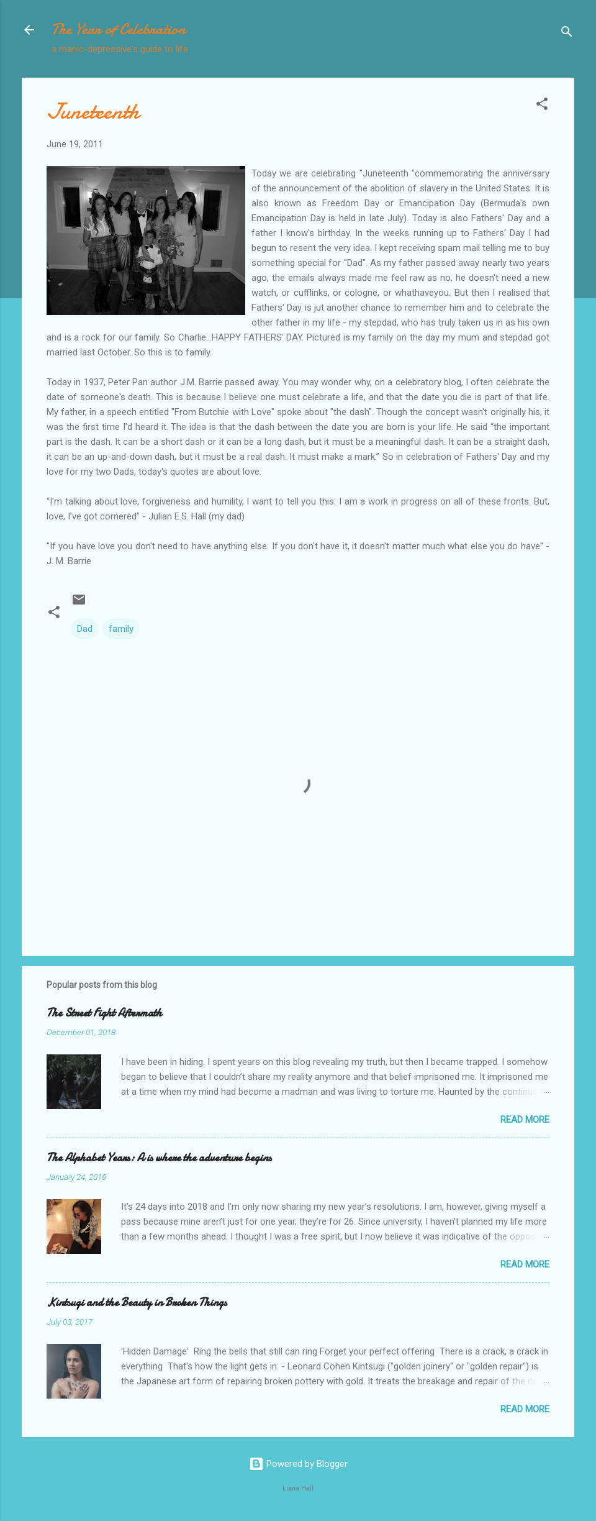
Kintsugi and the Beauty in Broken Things (137, 1302)
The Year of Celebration (119, 29)
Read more (524, 1119)
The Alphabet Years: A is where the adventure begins (159, 1158)
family (121, 628)
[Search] (566, 34)
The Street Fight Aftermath (104, 1013)
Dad (85, 628)
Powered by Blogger (298, 1463)
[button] (542, 106)
